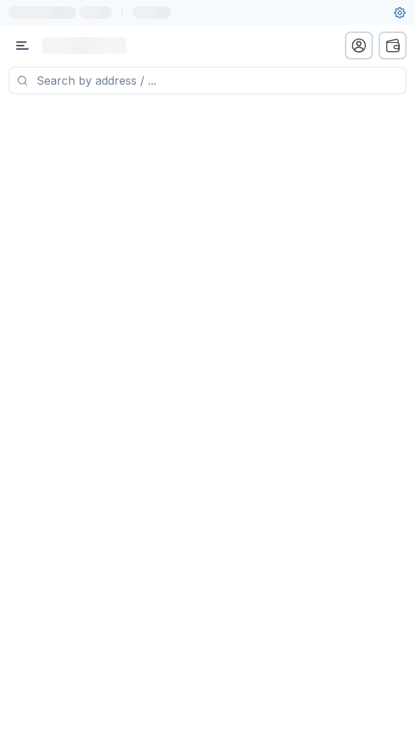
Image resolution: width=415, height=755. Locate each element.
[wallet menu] (393, 46)
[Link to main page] (84, 45)
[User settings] (400, 13)
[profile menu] (359, 46)
